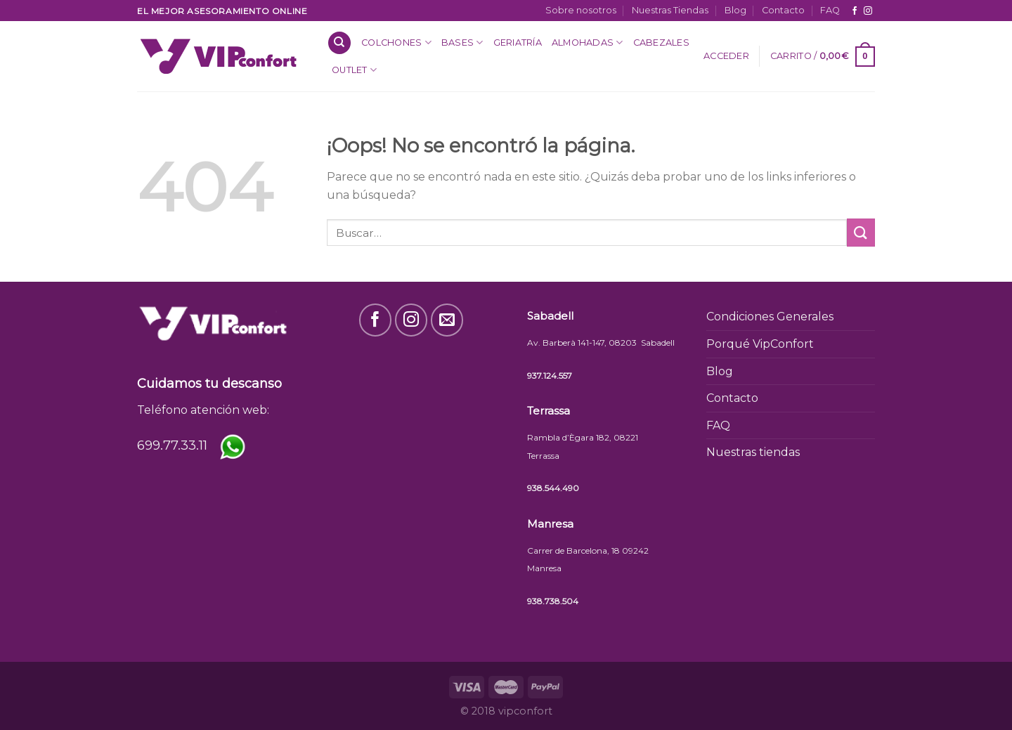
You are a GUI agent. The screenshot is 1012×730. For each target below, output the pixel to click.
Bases (462, 42)
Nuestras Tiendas (670, 10)
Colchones (396, 42)
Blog (735, 10)
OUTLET (354, 70)
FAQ (830, 10)
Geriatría (517, 42)
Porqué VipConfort (760, 344)
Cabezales (661, 42)
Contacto (783, 10)
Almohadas (587, 42)
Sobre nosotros (580, 10)
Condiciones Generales (769, 316)
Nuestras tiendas (753, 452)
